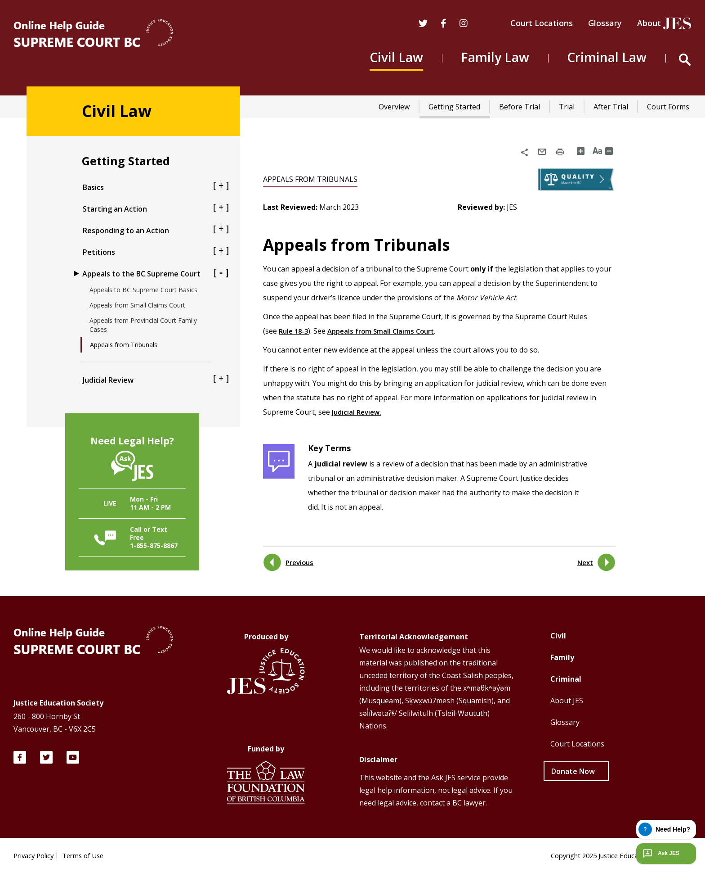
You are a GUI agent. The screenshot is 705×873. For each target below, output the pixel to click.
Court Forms (668, 107)
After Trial (610, 107)
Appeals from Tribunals (123, 344)
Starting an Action (156, 209)
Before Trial (519, 107)
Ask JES (660, 853)
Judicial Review (156, 380)
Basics (156, 187)
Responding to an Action (156, 230)
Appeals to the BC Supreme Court (155, 273)
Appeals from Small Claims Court (137, 305)
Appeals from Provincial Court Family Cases (143, 325)
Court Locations (541, 23)
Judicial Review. (358, 412)
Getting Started (454, 107)
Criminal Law (607, 57)
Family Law (495, 57)
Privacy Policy (35, 855)
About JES (566, 701)
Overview (394, 107)
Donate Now (573, 771)
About (649, 23)
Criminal (565, 679)
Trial (567, 107)
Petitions (156, 252)
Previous (301, 562)
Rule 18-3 (295, 331)
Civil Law (396, 57)
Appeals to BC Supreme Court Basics (143, 289)
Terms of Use (90, 855)
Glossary (605, 23)
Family (562, 657)
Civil (558, 636)
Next (584, 562)
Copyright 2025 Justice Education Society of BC (613, 855)
